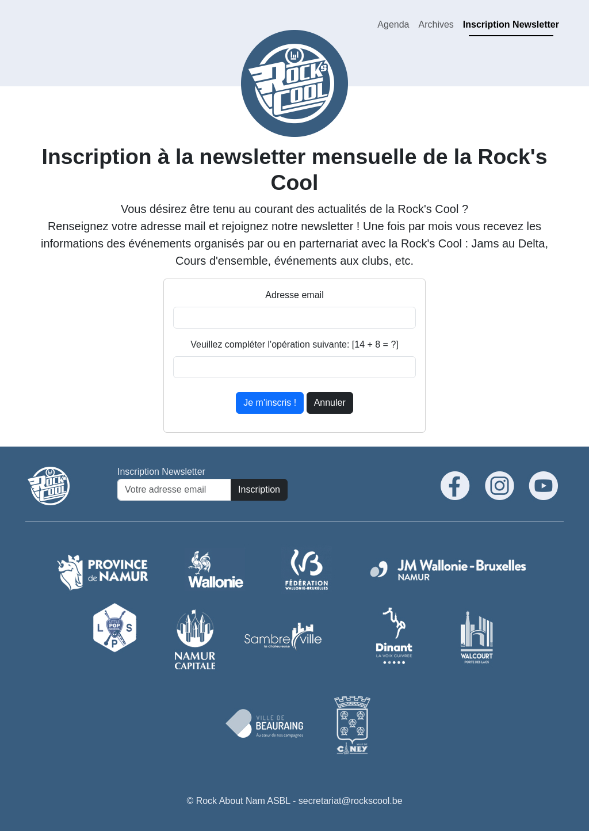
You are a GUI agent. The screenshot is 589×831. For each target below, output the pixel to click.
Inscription (259, 489)
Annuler (330, 402)
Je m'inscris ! (269, 402)
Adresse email (294, 295)
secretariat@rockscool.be (351, 801)
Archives (435, 24)
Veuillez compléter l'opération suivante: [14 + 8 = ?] (294, 344)
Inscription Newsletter (511, 24)
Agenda (393, 24)
